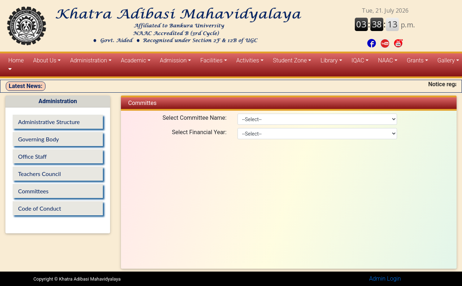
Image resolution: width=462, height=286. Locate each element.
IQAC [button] (358, 60)
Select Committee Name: (194, 117)
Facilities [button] (211, 60)
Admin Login (385, 278)
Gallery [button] (446, 60)
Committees (33, 191)
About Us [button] (44, 60)
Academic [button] (133, 60)
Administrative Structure (49, 121)
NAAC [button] (385, 60)
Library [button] (329, 60)
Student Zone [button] (290, 60)
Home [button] (16, 64)
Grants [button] (415, 60)
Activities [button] (247, 60)
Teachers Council (39, 173)
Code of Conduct (39, 208)
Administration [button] (88, 60)
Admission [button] (173, 60)
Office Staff (32, 156)
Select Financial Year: (199, 132)
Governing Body (38, 139)
